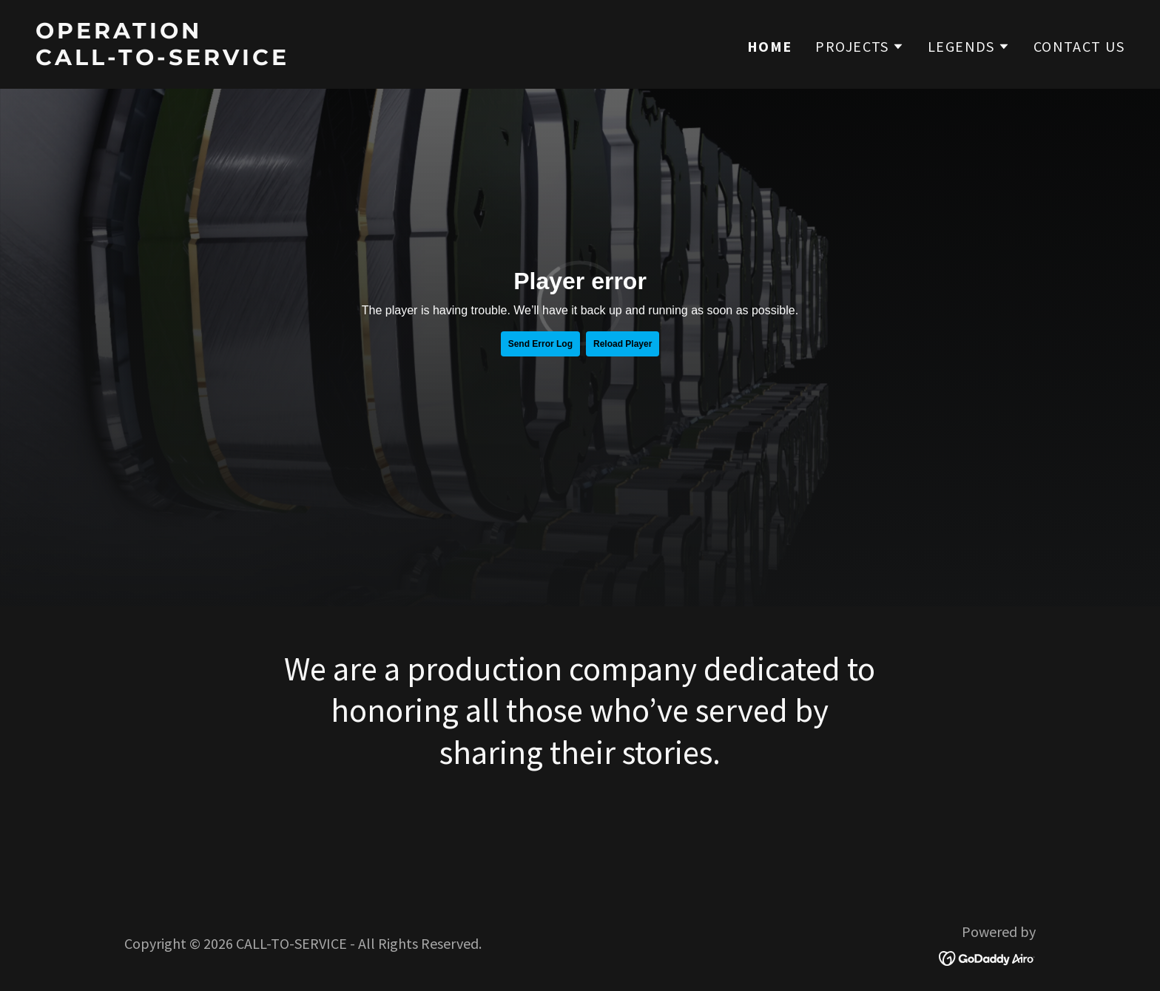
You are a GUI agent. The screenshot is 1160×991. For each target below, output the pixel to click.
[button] (859, 46)
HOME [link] (769, 46)
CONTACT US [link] (1078, 46)
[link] (302, 59)
